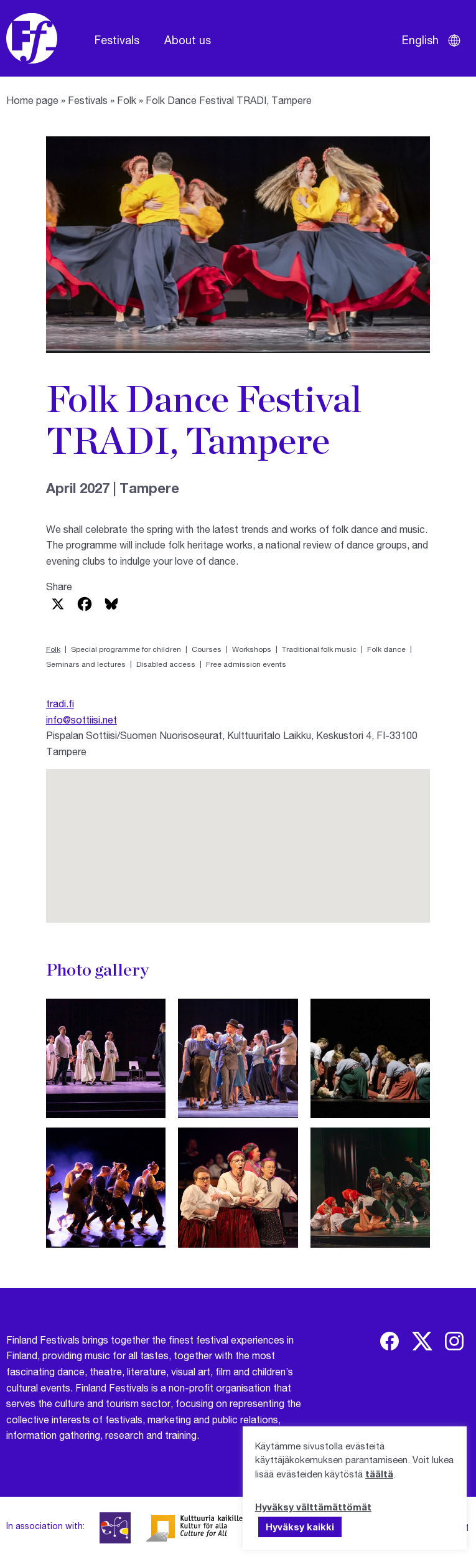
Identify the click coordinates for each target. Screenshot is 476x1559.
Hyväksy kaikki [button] (300, 1526)
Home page (32, 100)
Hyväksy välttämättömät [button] (313, 1506)
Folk (126, 100)
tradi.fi (60, 703)
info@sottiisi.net (81, 719)
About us (187, 40)
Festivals (117, 40)
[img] (389, 1341)
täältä (379, 1473)
